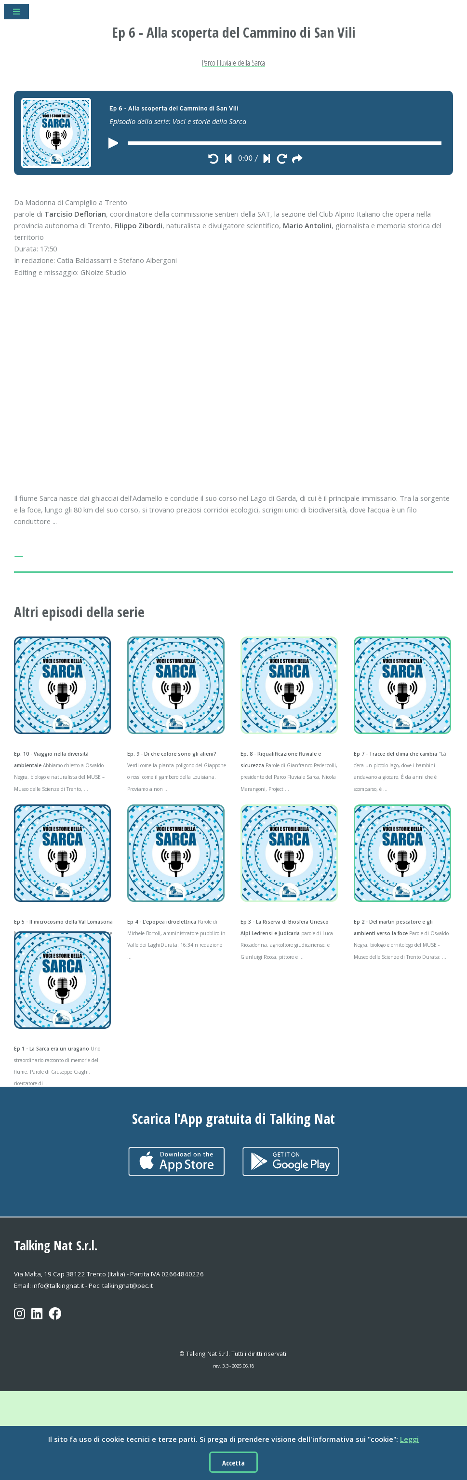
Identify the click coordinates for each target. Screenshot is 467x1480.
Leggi (409, 1439)
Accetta (233, 1462)
